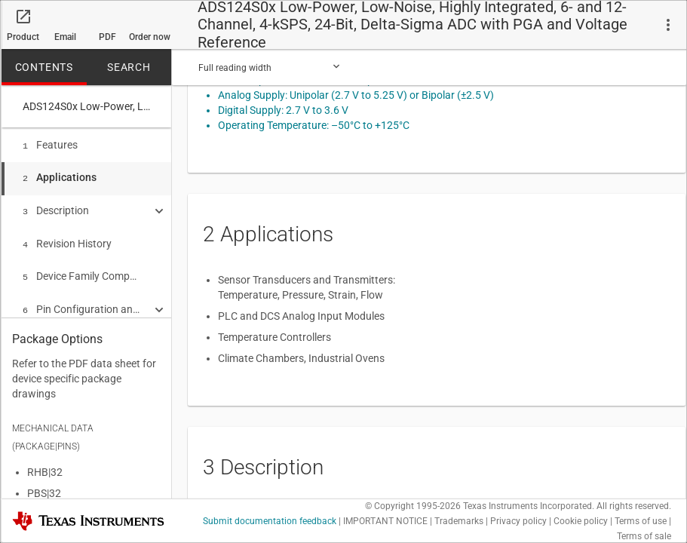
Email (65, 35)
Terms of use (641, 519)
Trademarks (458, 519)
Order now (149, 35)
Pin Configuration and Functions (81, 300)
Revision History (67, 238)
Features (50, 143)
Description (56, 206)
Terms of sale (644, 534)
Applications (60, 174)
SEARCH (129, 66)
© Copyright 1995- (413, 504)
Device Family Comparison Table (81, 268)
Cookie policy (581, 519)
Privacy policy (518, 519)
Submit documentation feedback (269, 519)
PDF (107, 35)
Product (23, 35)
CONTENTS (44, 66)
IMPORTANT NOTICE (385, 519)
